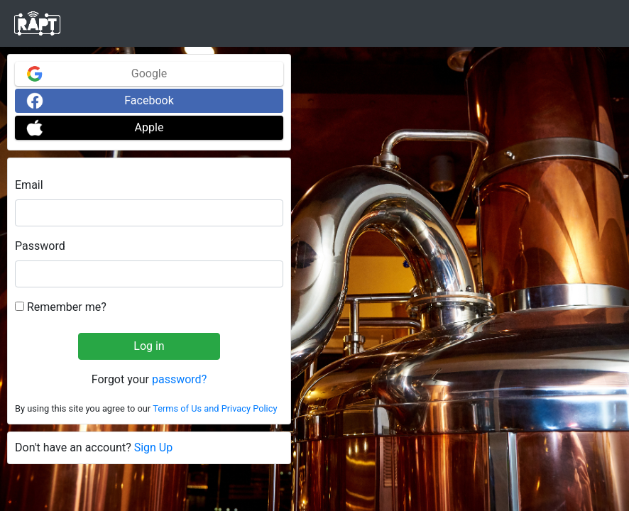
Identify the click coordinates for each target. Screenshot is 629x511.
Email (29, 185)
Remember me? (60, 307)
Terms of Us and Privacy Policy (215, 408)
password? (179, 379)
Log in (148, 346)
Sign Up (153, 447)
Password (40, 246)
